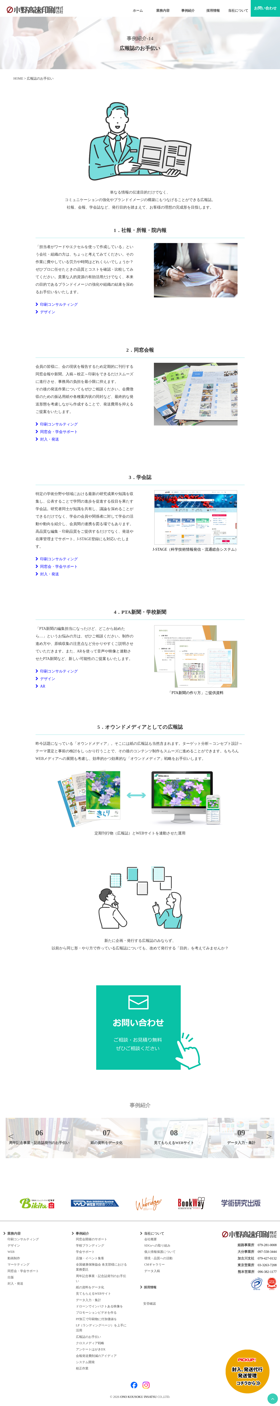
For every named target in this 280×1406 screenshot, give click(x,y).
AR (40, 686)
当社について (238, 10)
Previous (11, 1136)
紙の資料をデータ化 (90, 1287)
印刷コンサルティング (57, 304)
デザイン (45, 312)
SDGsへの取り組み (157, 1245)
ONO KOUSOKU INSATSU (138, 1396)
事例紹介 (188, 10)
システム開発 (85, 1362)
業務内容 (163, 10)
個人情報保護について (160, 1251)
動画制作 (14, 1258)
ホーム (138, 10)
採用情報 (213, 10)
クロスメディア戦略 (90, 1343)
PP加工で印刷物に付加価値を (96, 1319)
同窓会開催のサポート (91, 1239)
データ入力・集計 (88, 1300)
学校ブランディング (90, 1245)
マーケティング (18, 1264)
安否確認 (148, 1303)
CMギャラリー (154, 1264)
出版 (11, 1277)
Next (269, 1136)
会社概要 (150, 1239)
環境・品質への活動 (158, 1258)
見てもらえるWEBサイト (93, 1293)
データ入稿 (152, 1271)
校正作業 (82, 1368)
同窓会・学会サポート (57, 432)
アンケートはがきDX (91, 1349)
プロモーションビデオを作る (96, 1312)
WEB (11, 1251)
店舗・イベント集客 (90, 1258)
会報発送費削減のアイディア (96, 1356)
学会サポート (85, 1251)
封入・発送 (47, 439)
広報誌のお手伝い (88, 1337)
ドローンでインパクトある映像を (99, 1306)
